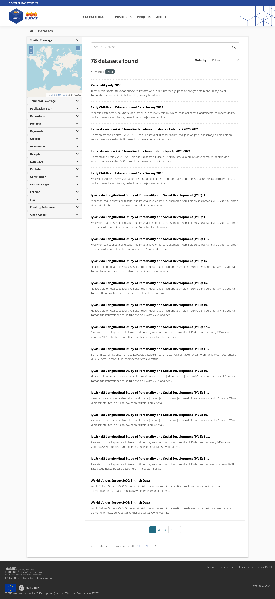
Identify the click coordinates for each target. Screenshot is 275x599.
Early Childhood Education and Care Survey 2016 (127, 173)
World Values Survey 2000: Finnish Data (120, 481)
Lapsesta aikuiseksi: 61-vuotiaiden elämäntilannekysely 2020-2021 (141, 151)
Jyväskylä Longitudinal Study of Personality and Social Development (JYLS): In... (150, 261)
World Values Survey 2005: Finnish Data (120, 502)
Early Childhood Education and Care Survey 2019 (127, 107)
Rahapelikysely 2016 (106, 85)
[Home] (31, 31)
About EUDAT (265, 567)
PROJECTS (144, 17)
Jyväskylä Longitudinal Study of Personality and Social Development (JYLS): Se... (150, 327)
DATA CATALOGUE (93, 17)
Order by (200, 60)
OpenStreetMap (58, 94)
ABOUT (162, 17)
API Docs (150, 546)
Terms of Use (226, 567)
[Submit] (234, 46)
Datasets (45, 31)
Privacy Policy (246, 567)
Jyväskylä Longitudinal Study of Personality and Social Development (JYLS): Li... (150, 195)
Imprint (210, 567)
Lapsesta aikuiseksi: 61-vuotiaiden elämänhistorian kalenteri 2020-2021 (144, 129)
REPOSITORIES (122, 17)
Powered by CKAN (261, 585)
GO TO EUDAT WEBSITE (23, 3)
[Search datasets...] (160, 46)
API (138, 546)
